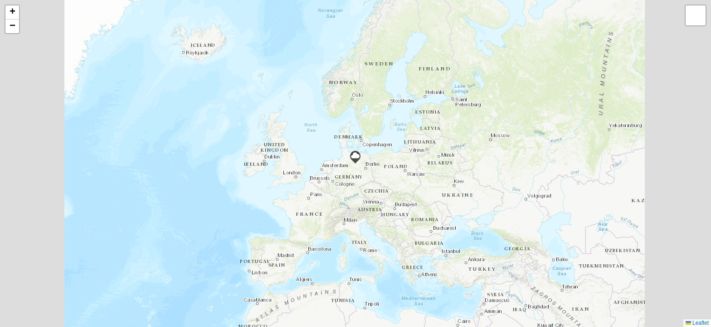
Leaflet (697, 323)
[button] (355, 157)
